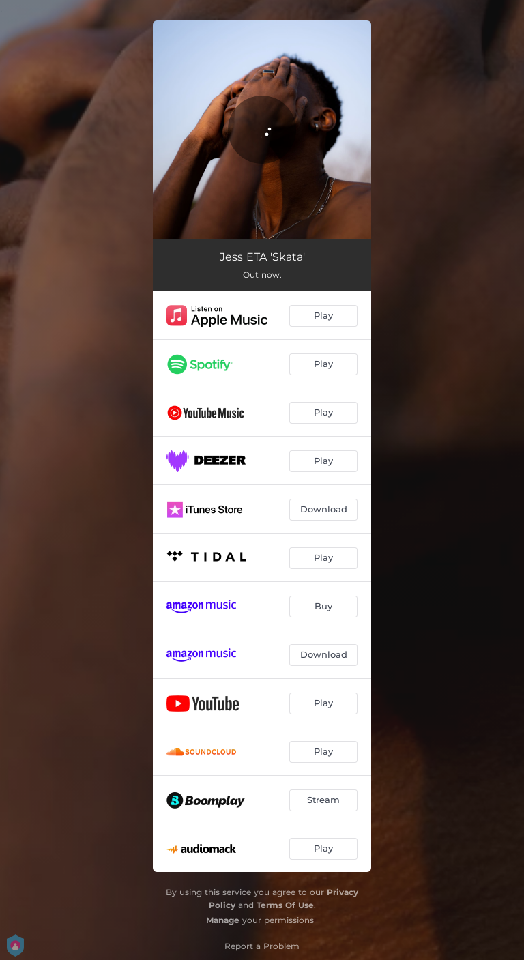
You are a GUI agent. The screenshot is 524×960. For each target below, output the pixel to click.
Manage (222, 920)
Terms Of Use (285, 905)
